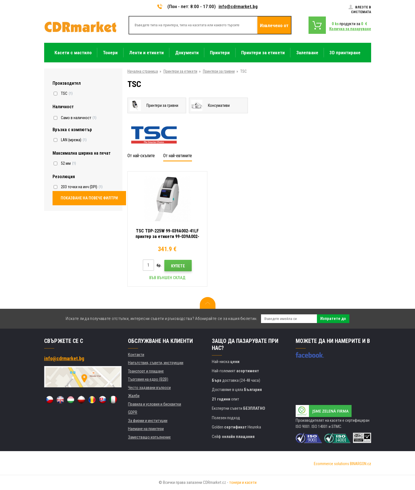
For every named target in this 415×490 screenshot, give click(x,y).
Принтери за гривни (219, 71)
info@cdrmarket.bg (238, 6)
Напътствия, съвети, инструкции (155, 362)
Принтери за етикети (180, 71)
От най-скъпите (141, 155)
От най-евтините (177, 155)
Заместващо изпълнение (149, 437)
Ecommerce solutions (331, 463)
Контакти (136, 354)
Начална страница (142, 71)
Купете (178, 265)
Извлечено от (274, 25)
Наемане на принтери (146, 428)
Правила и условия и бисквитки (154, 404)
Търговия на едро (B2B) (148, 379)
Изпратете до (333, 318)
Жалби (133, 395)
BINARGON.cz (360, 463)
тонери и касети (243, 482)
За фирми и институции (147, 420)
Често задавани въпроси (149, 387)
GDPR (132, 412)
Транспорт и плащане (146, 371)
